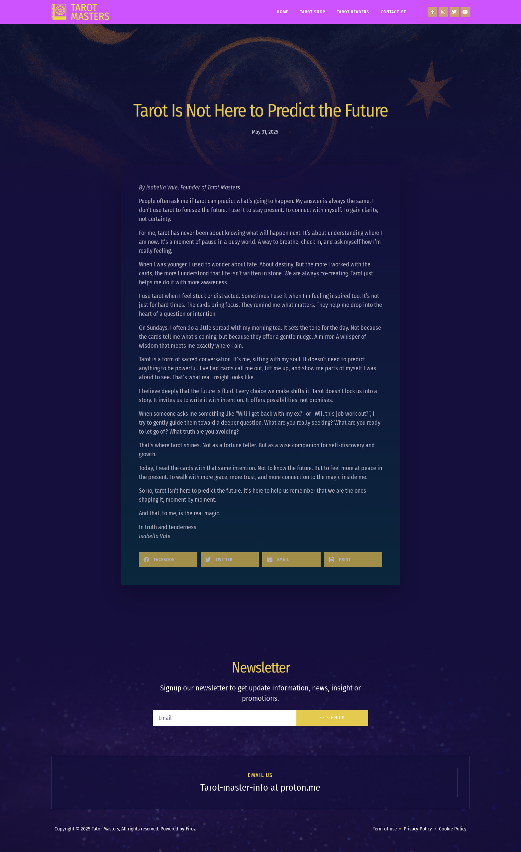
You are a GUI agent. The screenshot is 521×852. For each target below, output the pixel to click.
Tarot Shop (312, 11)
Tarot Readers (353, 11)
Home (282, 11)
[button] (168, 559)
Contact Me (393, 11)
